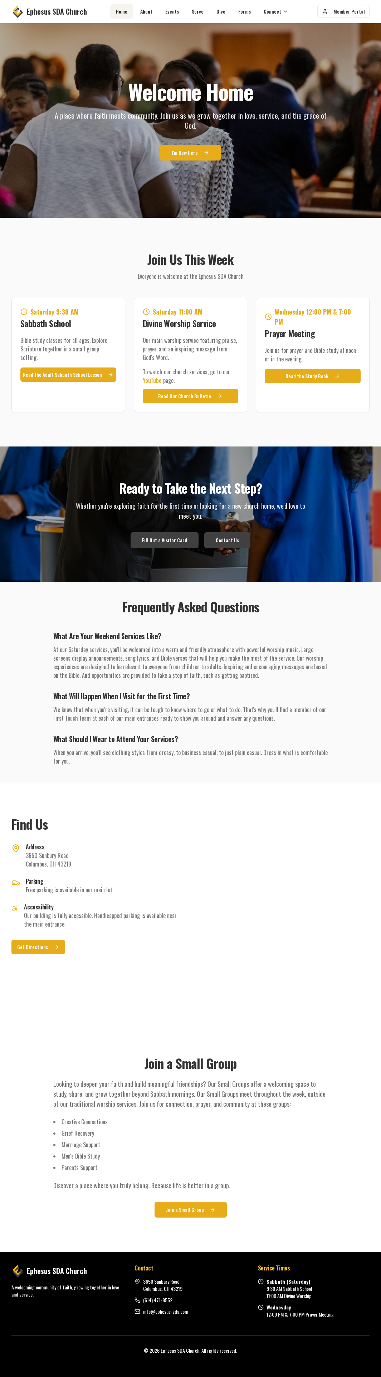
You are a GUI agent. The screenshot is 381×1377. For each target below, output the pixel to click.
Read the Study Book (312, 376)
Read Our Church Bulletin (190, 396)
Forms (244, 11)
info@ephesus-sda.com (165, 1311)
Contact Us (227, 540)
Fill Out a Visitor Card (164, 540)
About (146, 11)
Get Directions (38, 947)
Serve (198, 11)
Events (172, 11)
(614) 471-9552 (157, 1300)
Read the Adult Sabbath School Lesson (68, 374)
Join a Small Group (190, 1209)
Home (121, 11)
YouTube (152, 380)
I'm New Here (190, 153)
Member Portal (343, 11)
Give (220, 11)
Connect (276, 11)
